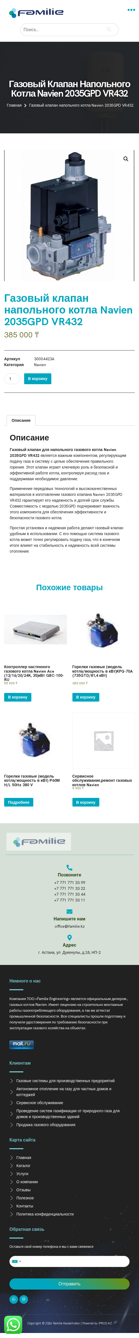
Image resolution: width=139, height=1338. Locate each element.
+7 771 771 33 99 (69, 882)
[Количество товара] (12, 378)
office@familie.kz (70, 926)
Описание (21, 420)
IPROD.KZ (105, 1323)
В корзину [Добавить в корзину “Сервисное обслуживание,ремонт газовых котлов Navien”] (86, 802)
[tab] (21, 420)
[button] (131, 10)
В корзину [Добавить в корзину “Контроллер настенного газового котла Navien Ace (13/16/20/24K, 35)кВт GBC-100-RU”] (17, 697)
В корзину (37, 378)
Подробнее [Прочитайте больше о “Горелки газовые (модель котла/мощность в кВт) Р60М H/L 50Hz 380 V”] (18, 802)
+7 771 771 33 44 (69, 894)
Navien (40, 364)
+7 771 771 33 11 (69, 900)
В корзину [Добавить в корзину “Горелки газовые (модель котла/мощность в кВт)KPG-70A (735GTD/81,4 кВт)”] (86, 697)
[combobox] (16, 1261)
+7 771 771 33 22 (69, 888)
